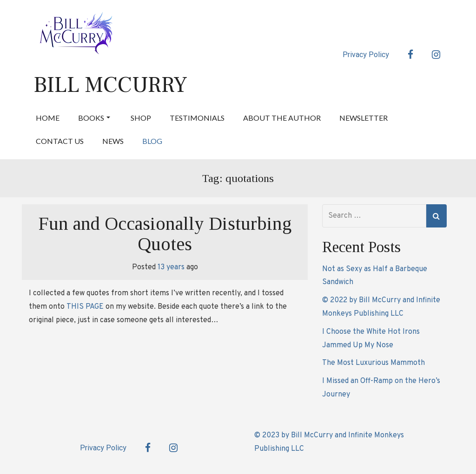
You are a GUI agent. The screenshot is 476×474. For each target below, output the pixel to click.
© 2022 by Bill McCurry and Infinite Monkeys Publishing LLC (381, 307)
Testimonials (197, 117)
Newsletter (363, 117)
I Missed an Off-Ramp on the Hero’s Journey (381, 388)
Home (48, 117)
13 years (171, 267)
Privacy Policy (366, 54)
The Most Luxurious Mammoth (373, 363)
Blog (152, 140)
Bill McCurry (110, 85)
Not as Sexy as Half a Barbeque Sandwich (374, 276)
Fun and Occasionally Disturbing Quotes (165, 233)
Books (94, 117)
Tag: (238, 178)
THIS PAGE (85, 307)
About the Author (282, 117)
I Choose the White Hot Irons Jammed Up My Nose (371, 338)
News (113, 140)
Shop (141, 117)
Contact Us (60, 140)
